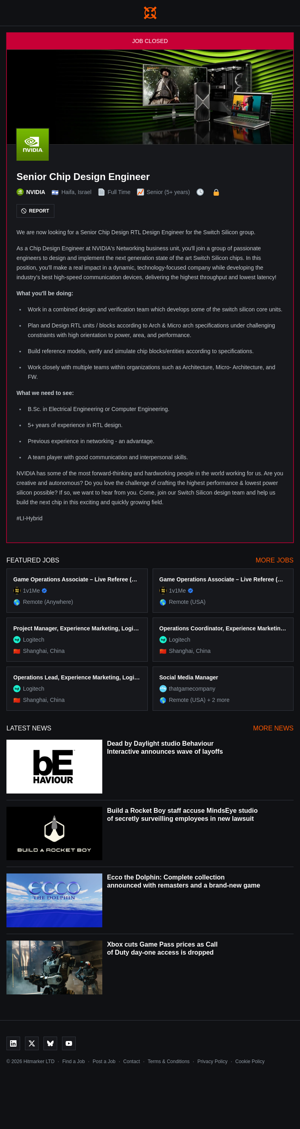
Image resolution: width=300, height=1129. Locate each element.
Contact (131, 1061)
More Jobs (275, 560)
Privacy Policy (212, 1061)
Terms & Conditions (169, 1061)
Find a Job (73, 1061)
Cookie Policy (250, 1061)
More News (273, 728)
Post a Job (104, 1061)
